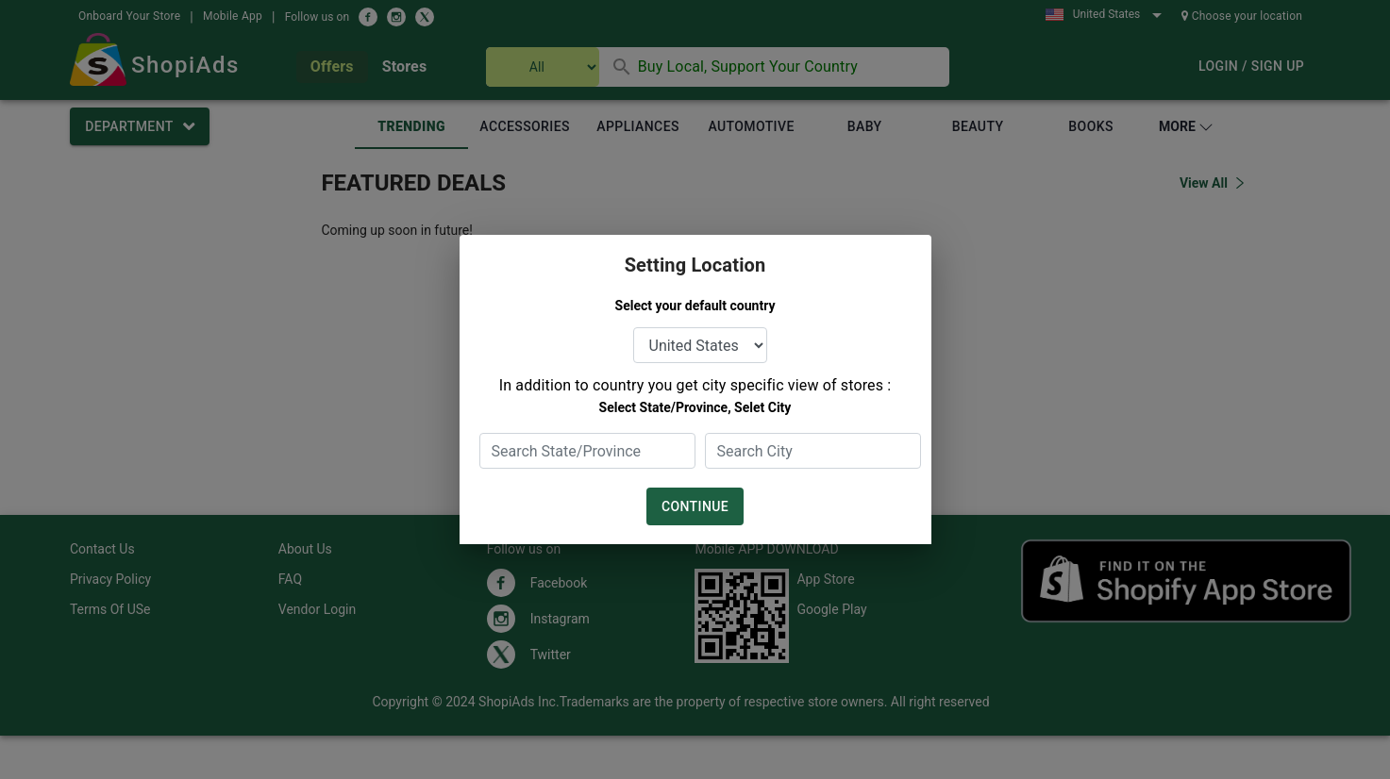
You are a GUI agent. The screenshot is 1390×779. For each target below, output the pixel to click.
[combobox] (587, 451)
